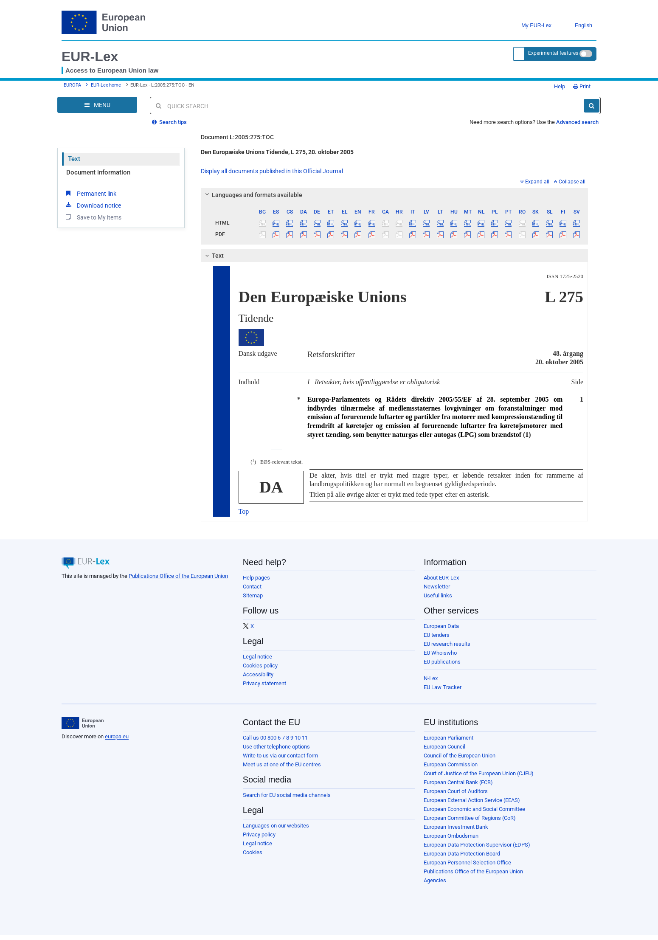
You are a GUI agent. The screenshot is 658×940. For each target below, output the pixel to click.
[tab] (394, 195)
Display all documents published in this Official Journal (272, 171)
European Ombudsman (451, 836)
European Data (441, 626)
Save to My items (92, 217)
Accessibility (258, 674)
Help (556, 86)
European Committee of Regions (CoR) (470, 818)
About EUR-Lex (441, 577)
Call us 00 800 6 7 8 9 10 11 (275, 738)
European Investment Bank (456, 827)
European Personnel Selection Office (467, 862)
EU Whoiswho (440, 653)
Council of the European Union (459, 755)
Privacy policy (259, 834)
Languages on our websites (276, 825)
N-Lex (431, 678)
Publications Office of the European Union (178, 576)
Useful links (438, 595)
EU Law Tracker (442, 687)
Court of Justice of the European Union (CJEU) (479, 773)
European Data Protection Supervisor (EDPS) (477, 844)
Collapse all (569, 182)
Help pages (256, 577)
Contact (252, 586)
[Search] (591, 106)
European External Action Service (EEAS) (472, 800)
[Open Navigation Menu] (97, 105)
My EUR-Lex (530, 25)
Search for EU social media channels (287, 795)
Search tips (169, 122)
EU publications (442, 662)
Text (74, 159)
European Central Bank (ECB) (458, 782)
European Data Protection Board (462, 853)
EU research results (447, 644)
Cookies (252, 852)
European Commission (451, 764)
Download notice (92, 205)
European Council (444, 746)
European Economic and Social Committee (474, 809)
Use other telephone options (276, 746)
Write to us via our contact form (280, 755)
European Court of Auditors (456, 791)
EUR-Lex (90, 56)
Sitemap (253, 595)
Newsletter (437, 586)
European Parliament (448, 738)
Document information (98, 172)
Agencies (435, 880)
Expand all (534, 182)
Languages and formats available (252, 194)
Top (244, 511)
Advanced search (577, 122)
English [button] (577, 25)
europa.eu (117, 736)
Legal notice (257, 656)
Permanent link (90, 193)
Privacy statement (264, 683)
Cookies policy (260, 665)
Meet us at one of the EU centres (282, 764)
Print (582, 86)
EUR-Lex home (106, 85)
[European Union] (83, 723)
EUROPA (72, 85)
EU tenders (437, 635)
